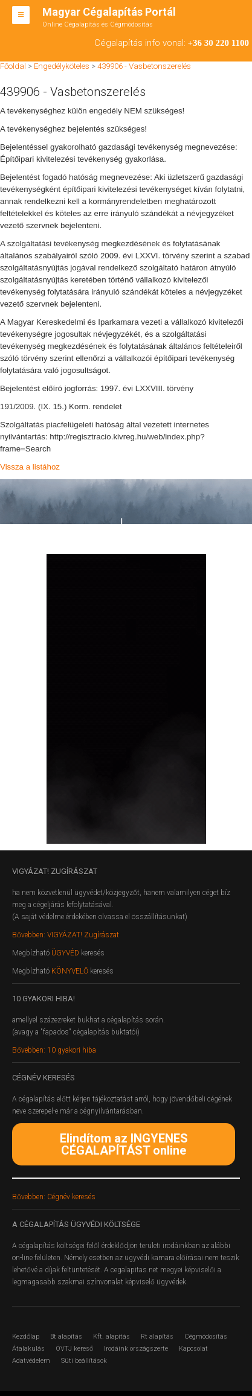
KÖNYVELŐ (70, 971)
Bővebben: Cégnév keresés (53, 1197)
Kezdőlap (25, 1336)
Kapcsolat (193, 1349)
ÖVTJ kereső (74, 1349)
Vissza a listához (30, 466)
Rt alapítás (157, 1336)
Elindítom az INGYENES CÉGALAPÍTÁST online (124, 1144)
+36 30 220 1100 (218, 43)
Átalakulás (28, 1349)
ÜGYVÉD (65, 953)
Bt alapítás (66, 1336)
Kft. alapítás (111, 1336)
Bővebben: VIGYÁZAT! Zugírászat (65, 935)
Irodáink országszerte (136, 1349)
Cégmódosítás (205, 1336)
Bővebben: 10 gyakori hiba (54, 1050)
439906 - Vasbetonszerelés (144, 66)
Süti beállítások (84, 1361)
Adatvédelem (31, 1361)
